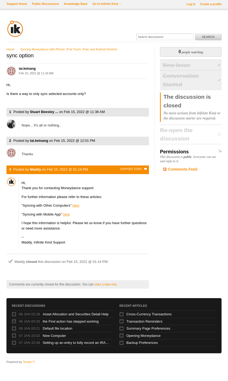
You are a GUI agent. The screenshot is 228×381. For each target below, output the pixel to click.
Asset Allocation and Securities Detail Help (76, 314)
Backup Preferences (142, 343)
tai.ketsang (27, 68)
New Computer (54, 336)
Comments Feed (182, 169)
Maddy (35, 169)
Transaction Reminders (144, 321)
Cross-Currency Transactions (149, 314)
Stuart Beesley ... (44, 112)
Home (10, 49)
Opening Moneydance (143, 336)
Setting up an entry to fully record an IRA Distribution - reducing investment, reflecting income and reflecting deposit (76, 343)
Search (208, 36)
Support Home (17, 3)
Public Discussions (45, 3)
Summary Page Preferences (148, 328)
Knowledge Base (76, 3)
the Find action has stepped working (71, 321)
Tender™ (29, 362)
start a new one (105, 284)
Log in (191, 4)
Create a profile (211, 4)
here (75, 205)
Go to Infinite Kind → (107, 3)
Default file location (57, 328)
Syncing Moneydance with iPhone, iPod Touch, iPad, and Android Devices (68, 49)
